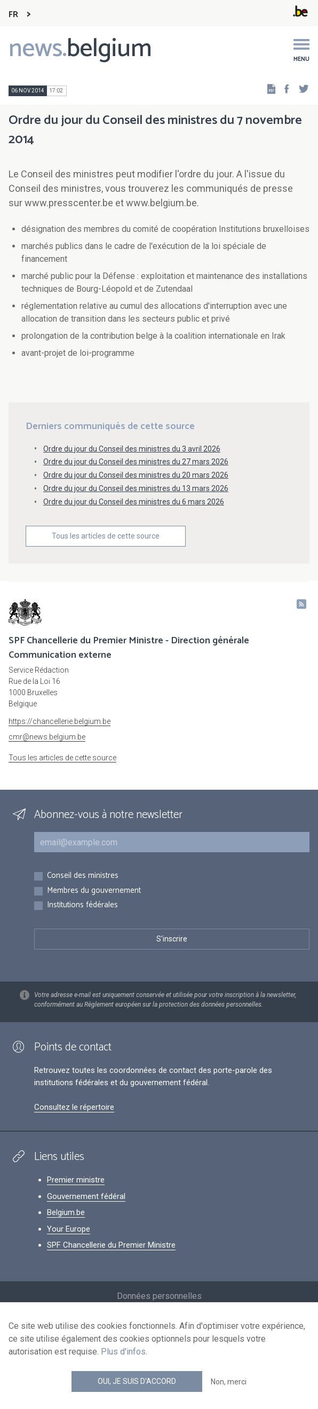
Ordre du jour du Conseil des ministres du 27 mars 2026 (135, 461)
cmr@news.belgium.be (47, 737)
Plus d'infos (123, 1351)
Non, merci (229, 1381)
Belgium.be (66, 1212)
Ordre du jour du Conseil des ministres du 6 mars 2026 (133, 501)
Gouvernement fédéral (86, 1196)
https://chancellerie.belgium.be (59, 721)
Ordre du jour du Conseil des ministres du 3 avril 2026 (131, 449)
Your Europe (68, 1229)
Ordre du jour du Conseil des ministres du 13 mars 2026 (135, 488)
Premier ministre (76, 1180)
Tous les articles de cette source (106, 536)
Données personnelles (159, 1296)
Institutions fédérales (82, 905)
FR (13, 14)
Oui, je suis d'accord (137, 1381)
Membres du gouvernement (94, 891)
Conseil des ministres (82, 876)
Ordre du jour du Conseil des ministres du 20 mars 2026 (135, 475)
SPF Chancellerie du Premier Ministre (111, 1245)
